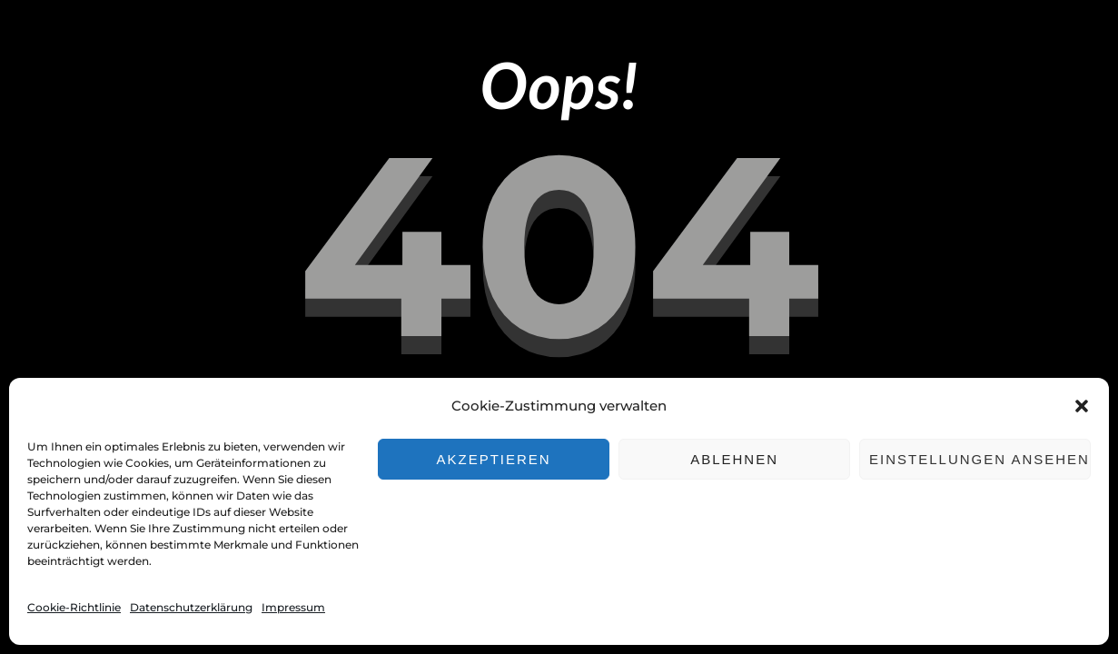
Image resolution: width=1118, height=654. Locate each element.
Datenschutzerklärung (191, 607)
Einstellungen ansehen (979, 459)
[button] (1082, 406)
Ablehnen (734, 459)
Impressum (293, 607)
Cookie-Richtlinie (74, 607)
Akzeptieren (494, 459)
